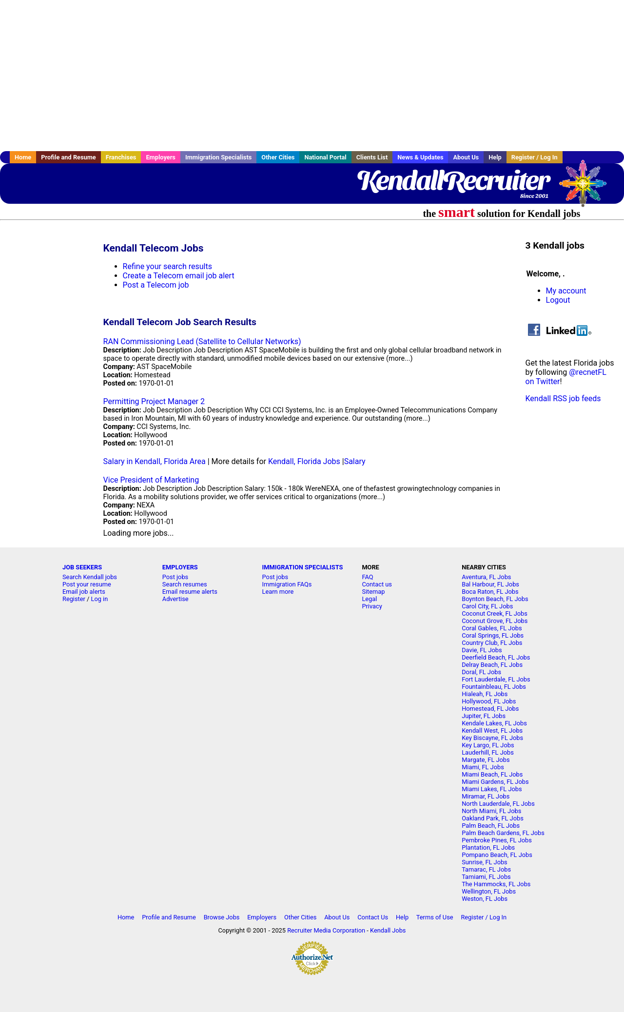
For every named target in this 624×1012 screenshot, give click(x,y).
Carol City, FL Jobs (487, 606)
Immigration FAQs (287, 584)
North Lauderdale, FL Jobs (498, 803)
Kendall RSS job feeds (563, 398)
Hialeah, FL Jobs (484, 694)
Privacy (372, 606)
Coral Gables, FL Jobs (492, 628)
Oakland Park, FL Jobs (493, 818)
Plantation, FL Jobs (488, 847)
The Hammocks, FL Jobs (496, 884)
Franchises (121, 157)
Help (495, 157)
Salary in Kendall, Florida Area (154, 461)
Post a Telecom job (156, 285)
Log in (99, 599)
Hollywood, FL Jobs (489, 701)
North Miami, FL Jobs (491, 811)
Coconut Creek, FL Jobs (494, 613)
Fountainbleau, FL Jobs (494, 686)
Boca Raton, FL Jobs (490, 591)
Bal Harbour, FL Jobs (490, 584)
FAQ (367, 577)
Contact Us (372, 917)
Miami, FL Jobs (483, 767)
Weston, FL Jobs (484, 898)
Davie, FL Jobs (482, 650)
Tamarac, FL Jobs (486, 869)
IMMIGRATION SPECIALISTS (302, 567)
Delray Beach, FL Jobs (492, 664)
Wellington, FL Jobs (489, 891)
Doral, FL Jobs (481, 672)
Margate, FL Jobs (485, 759)
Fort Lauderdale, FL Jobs (496, 679)
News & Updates (420, 157)
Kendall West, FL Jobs (492, 730)
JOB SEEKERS (82, 567)
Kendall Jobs (388, 930)
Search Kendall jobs (89, 577)
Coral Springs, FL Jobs (493, 635)
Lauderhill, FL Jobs (488, 752)
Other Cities (277, 157)
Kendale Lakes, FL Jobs (494, 723)
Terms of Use (434, 917)
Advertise (175, 599)
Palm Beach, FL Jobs (491, 825)
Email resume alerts (189, 591)
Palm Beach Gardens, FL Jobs (503, 833)
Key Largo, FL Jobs (488, 745)
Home (23, 157)
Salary (355, 461)
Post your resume (86, 584)
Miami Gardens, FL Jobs (495, 781)
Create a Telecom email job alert (178, 275)
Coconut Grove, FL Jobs (494, 620)
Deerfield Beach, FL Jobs (496, 657)
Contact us (377, 584)
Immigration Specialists (218, 157)
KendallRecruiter (452, 180)
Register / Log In (534, 157)
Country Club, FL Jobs (492, 642)
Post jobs (175, 577)
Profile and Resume (68, 157)
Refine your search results (167, 266)
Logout (558, 300)
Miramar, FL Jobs (485, 796)
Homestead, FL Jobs (490, 708)
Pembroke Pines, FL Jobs (497, 840)
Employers (161, 157)
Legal (369, 599)
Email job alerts (83, 591)
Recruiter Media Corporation (326, 930)
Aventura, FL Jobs (486, 577)
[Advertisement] (312, 75)
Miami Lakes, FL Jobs (492, 789)
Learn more (278, 591)
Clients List (372, 157)
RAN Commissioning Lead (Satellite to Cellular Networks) (202, 341)
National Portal (325, 157)
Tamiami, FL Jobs (486, 876)
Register (73, 599)
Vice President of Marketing (151, 480)
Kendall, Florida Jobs (304, 461)
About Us (466, 157)
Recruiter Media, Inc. (587, 188)
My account (566, 290)
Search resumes (184, 584)
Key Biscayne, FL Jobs (492, 737)
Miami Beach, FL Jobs (492, 774)
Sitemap (373, 591)
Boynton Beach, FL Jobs (495, 599)
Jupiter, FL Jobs (484, 716)
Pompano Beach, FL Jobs (497, 854)
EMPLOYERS (180, 567)
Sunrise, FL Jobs (484, 862)
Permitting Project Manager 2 (154, 401)
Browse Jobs (222, 917)
